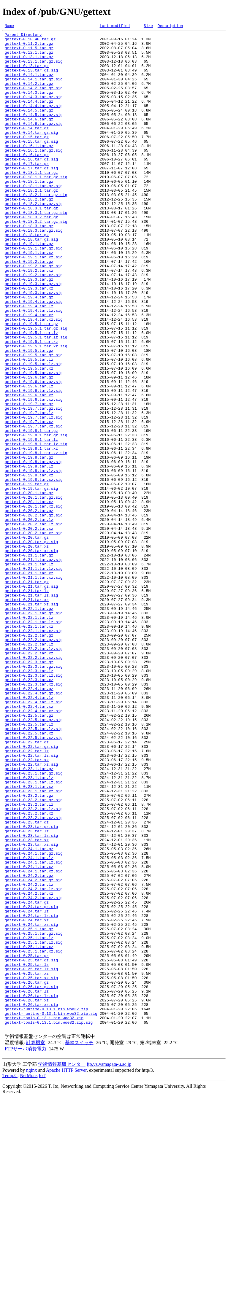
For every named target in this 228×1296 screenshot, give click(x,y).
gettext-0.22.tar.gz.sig (31, 890)
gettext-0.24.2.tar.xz (29, 1066)
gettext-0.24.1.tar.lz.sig (34, 1029)
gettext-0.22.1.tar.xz (29, 746)
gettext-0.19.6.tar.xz (29, 468)
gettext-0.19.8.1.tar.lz (31, 522)
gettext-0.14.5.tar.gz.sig (34, 132)
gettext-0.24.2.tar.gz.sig (34, 1050)
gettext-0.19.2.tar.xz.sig (34, 324)
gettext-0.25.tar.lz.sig (31, 1157)
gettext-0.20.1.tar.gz (29, 586)
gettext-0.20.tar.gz (27, 639)
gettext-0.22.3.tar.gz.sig (34, 794)
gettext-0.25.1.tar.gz (29, 1109)
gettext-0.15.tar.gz (27, 159)
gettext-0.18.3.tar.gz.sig (34, 271)
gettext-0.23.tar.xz (27, 1002)
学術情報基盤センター (62, 1263)
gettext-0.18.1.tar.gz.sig (34, 217)
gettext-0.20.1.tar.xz (29, 597)
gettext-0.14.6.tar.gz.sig (34, 143)
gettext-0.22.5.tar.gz (29, 853)
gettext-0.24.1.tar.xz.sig (34, 1040)
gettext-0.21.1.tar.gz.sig (34, 666)
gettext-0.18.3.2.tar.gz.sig (36, 260)
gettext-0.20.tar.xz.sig (31, 655)
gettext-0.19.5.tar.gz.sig (34, 420)
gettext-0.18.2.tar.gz (29, 233)
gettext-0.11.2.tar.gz (29, 47)
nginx (31, 1269)
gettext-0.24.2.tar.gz (29, 1045)
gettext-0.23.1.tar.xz (29, 938)
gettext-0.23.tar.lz (27, 992)
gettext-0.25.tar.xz (27, 1162)
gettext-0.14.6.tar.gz (29, 137)
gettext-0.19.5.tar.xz (29, 436)
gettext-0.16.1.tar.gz (29, 169)
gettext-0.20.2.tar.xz (29, 629)
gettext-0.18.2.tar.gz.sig (34, 239)
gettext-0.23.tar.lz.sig (31, 997)
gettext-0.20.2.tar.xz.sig (34, 634)
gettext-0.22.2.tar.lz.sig (34, 773)
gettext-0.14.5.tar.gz (29, 127)
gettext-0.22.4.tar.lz (29, 831)
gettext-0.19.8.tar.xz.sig (34, 570)
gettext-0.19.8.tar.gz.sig (34, 548)
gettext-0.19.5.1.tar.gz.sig (36, 388)
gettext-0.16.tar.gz (27, 180)
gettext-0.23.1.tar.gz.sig (34, 922)
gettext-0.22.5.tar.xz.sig (34, 879)
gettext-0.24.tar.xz (27, 1098)
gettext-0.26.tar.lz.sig (31, 1189)
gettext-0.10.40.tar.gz (30, 41)
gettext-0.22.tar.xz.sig (31, 912)
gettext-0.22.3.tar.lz (29, 799)
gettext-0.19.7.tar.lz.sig (34, 495)
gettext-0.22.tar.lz (27, 896)
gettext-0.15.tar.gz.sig (31, 164)
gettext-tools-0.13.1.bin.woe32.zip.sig (49, 1221)
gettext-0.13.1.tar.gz (29, 63)
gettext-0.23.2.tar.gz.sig (34, 954)
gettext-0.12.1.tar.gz (29, 57)
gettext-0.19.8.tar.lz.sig (34, 559)
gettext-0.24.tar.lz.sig (31, 1093)
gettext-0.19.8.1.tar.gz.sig (36, 516)
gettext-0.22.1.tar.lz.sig (34, 741)
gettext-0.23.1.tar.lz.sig (34, 933)
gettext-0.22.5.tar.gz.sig (34, 858)
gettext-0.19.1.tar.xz (29, 297)
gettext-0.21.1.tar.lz (29, 671)
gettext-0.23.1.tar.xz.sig (34, 944)
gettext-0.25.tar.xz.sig (31, 1168)
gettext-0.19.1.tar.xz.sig (34, 303)
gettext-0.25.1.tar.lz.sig (34, 1125)
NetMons (29, 1274)
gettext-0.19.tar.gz (27, 575)
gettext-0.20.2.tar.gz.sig (34, 613)
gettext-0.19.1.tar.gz (29, 287)
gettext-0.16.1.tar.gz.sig (34, 175)
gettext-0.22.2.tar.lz (29, 767)
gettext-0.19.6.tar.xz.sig (34, 474)
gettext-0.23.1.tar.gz (29, 917)
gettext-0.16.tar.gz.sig (31, 185)
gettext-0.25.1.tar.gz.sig (34, 1114)
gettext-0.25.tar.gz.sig (31, 1146)
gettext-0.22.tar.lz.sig (31, 901)
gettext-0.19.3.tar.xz (29, 340)
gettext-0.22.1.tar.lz (29, 735)
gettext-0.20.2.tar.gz (29, 607)
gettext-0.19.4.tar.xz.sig (34, 378)
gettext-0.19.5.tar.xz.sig (34, 442)
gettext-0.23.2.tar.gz (29, 949)
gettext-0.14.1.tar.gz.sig (34, 89)
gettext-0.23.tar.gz (27, 981)
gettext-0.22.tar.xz (27, 906)
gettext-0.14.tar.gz (27, 148)
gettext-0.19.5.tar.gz (29, 415)
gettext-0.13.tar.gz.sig (31, 79)
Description (170, 26)
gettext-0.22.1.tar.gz (29, 725)
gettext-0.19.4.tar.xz (29, 372)
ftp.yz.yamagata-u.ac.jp (109, 1263)
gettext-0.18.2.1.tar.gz (31, 223)
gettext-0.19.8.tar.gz (29, 543)
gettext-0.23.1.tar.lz (29, 928)
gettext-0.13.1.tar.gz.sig (34, 68)
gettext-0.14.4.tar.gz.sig (34, 121)
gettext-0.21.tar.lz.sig (31, 709)
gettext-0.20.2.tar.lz (29, 618)
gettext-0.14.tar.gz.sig (31, 153)
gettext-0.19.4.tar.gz (29, 351)
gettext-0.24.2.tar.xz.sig (34, 1072)
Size (148, 26)
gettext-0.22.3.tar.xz (29, 810)
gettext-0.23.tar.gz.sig (31, 986)
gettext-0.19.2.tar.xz (29, 319)
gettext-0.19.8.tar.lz (29, 554)
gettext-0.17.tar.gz (27, 191)
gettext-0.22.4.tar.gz (29, 821)
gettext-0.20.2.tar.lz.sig (34, 623)
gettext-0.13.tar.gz (27, 73)
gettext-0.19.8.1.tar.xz (31, 532)
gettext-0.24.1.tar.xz (29, 1034)
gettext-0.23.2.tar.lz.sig (34, 965)
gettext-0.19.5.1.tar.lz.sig (36, 399)
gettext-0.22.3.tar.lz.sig (34, 805)
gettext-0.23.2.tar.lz (29, 960)
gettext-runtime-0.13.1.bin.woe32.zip (46, 1205)
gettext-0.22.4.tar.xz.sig (34, 847)
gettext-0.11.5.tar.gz (29, 52)
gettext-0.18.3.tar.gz (29, 265)
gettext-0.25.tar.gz (27, 1141)
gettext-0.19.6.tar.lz (29, 458)
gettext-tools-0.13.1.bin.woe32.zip (44, 1216)
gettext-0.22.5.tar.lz (29, 863)
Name (9, 26)
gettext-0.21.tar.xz (27, 714)
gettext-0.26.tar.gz (27, 1173)
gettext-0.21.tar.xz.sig (31, 719)
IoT (42, 1274)
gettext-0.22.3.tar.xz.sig (34, 815)
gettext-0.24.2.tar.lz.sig (34, 1061)
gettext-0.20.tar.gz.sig (31, 645)
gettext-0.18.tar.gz (27, 276)
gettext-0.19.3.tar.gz (29, 330)
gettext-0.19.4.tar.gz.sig (34, 356)
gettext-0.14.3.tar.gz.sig (34, 111)
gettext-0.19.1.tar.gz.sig (34, 292)
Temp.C (10, 1274)
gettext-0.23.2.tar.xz (29, 970)
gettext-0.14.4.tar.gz (29, 116)
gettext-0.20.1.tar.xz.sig (34, 602)
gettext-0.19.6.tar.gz (29, 447)
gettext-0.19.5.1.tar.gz (31, 383)
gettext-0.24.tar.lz (27, 1088)
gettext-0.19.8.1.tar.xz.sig (36, 538)
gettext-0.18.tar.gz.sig (31, 281)
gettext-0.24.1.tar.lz (29, 1024)
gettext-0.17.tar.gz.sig (31, 196)
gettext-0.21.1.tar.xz (29, 682)
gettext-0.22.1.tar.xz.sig (34, 751)
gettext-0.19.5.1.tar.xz (31, 404)
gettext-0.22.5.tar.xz (29, 874)
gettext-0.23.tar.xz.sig (31, 1008)
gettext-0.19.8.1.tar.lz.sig (36, 527)
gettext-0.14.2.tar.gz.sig (34, 100)
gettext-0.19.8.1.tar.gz (31, 511)
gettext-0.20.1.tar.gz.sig (34, 591)
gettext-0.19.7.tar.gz (29, 479)
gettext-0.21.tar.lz (27, 703)
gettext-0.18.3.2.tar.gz (31, 255)
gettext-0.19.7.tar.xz (29, 500)
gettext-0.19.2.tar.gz (29, 308)
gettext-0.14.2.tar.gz (29, 95)
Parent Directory (23, 36)
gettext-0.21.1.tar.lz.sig (34, 677)
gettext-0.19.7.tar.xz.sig (34, 506)
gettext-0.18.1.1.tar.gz (31, 201)
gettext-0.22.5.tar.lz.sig (34, 869)
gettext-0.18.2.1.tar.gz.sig (36, 228)
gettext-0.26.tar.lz (27, 1184)
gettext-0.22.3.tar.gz (29, 789)
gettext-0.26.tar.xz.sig (31, 1200)
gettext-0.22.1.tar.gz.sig (34, 730)
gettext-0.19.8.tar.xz (29, 564)
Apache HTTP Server (66, 1269)
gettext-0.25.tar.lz (27, 1152)
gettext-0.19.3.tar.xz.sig (34, 346)
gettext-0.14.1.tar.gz (29, 84)
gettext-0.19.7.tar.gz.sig (34, 484)
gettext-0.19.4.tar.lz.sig (34, 367)
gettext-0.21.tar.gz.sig (31, 698)
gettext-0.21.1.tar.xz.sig (34, 687)
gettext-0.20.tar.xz (27, 650)
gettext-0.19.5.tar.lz (29, 426)
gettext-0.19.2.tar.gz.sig (34, 314)
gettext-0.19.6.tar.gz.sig (34, 452)
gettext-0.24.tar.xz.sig (31, 1104)
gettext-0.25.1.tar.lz (29, 1120)
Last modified (115, 26)
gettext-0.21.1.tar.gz (29, 661)
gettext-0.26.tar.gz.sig (31, 1178)
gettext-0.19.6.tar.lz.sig (34, 463)
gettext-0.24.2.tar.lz (29, 1056)
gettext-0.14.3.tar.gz (29, 105)
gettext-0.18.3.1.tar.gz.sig (36, 249)
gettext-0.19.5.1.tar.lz (31, 394)
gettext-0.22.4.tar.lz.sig (34, 837)
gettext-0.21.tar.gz (27, 693)
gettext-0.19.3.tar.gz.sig (34, 335)
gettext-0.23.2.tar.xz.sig (34, 976)
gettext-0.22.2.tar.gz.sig (34, 762)
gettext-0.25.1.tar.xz (29, 1130)
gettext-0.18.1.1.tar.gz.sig (36, 207)
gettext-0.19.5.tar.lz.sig (34, 431)
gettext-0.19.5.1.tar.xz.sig (36, 410)
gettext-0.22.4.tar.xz (29, 842)
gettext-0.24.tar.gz (27, 1077)
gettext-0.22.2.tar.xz (29, 778)
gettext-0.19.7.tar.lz (29, 490)
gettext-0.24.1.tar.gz (29, 1013)
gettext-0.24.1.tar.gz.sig (34, 1018)
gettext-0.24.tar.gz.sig (31, 1082)
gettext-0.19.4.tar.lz (29, 362)
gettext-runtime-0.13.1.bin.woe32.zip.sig (51, 1211)
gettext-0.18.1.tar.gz (29, 212)
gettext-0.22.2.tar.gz (29, 757)
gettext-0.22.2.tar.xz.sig (34, 783)
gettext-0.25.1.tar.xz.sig (34, 1136)
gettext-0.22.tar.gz (27, 885)
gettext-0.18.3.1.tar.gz (31, 244)
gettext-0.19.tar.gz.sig (31, 580)
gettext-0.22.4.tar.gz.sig (34, 826)
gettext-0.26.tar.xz (27, 1195)
